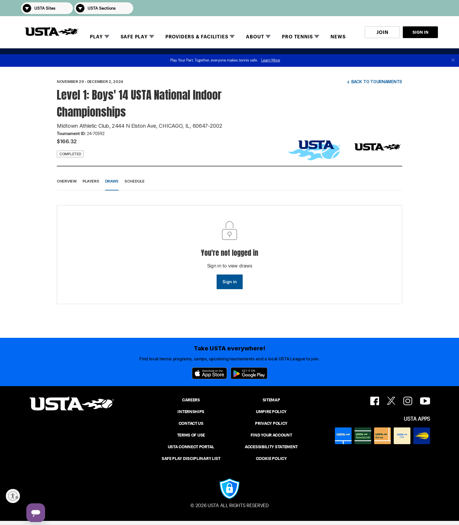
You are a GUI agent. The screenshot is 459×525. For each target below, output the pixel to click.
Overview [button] (67, 181)
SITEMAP (271, 399)
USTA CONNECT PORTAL (191, 446)
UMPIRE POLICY (271, 411)
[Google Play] (249, 373)
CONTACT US (191, 423)
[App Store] (209, 373)
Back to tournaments (376, 81)
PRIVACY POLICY (271, 423)
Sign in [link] (229, 281)
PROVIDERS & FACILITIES (196, 36)
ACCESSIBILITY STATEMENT (271, 446)
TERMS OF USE (191, 435)
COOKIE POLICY (271, 458)
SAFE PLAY (134, 36)
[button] (430, 8)
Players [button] (91, 181)
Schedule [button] (134, 181)
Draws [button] (112, 181)
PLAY (96, 36)
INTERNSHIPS (190, 411)
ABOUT (255, 36)
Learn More (270, 60)
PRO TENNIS (297, 36)
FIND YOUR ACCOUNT (271, 435)
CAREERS (191, 399)
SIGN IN (420, 32)
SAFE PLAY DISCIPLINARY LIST (191, 458)
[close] (453, 60)
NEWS (337, 36)
